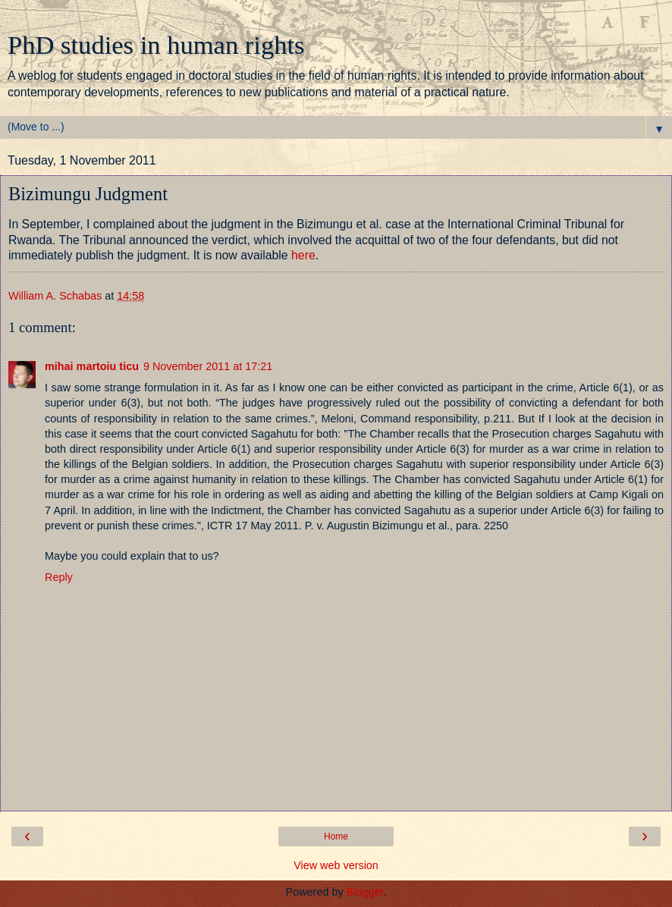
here (303, 255)
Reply (59, 577)
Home (336, 836)
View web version (336, 865)
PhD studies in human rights (156, 44)
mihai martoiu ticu (92, 366)
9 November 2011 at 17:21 (207, 366)
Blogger (365, 892)
